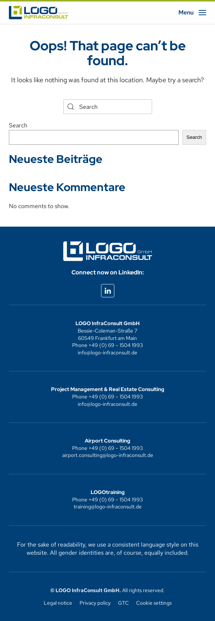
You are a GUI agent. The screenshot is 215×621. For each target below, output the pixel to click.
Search (18, 125)
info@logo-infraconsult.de (107, 352)
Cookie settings (154, 603)
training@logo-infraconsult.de (108, 506)
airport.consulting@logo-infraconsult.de (107, 455)
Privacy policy (95, 603)
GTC (123, 603)
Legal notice (58, 603)
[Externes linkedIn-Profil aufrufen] (107, 290)
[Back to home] (38, 12)
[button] (192, 12)
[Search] (107, 106)
